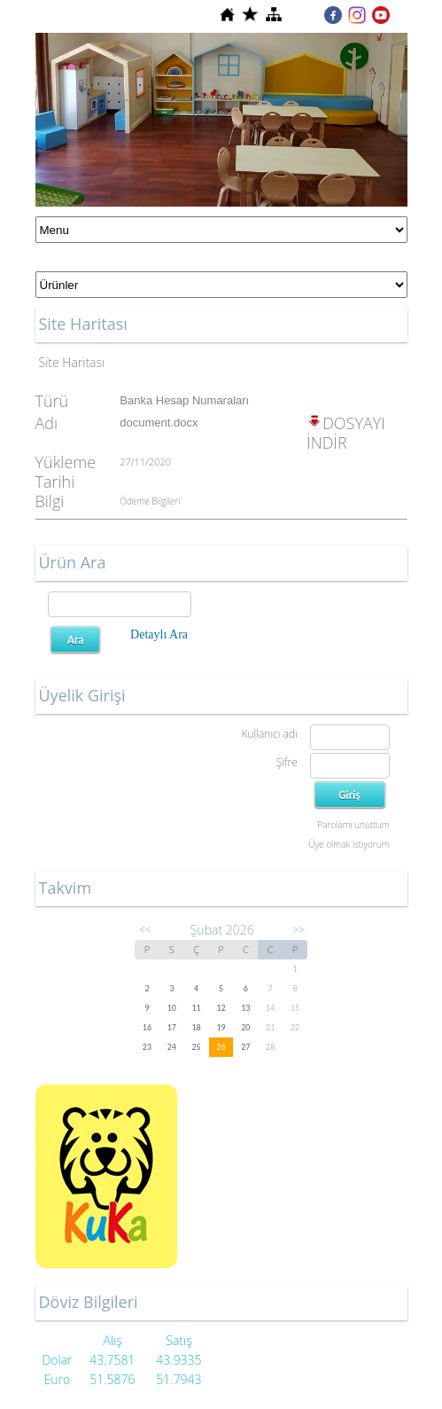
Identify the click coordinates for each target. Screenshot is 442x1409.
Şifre (287, 762)
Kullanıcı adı (269, 733)
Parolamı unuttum (353, 824)
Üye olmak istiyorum (348, 844)
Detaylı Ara (159, 634)
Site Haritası (72, 362)
